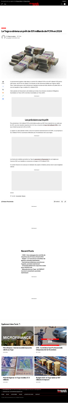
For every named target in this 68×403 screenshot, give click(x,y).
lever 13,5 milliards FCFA (51, 125)
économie (18, 196)
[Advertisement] (34, 16)
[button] (64, 1)
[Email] (3, 93)
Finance (3, 28)
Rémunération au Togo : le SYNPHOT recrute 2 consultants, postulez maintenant (32, 271)
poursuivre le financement (42, 159)
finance (23, 196)
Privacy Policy (19, 1)
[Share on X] (3, 90)
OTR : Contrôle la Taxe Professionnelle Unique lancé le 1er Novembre (49, 349)
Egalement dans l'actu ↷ (12, 324)
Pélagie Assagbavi (12, 36)
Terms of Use (28, 1)
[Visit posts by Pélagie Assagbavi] (3, 37)
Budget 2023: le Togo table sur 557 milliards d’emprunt (48, 379)
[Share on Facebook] (3, 86)
